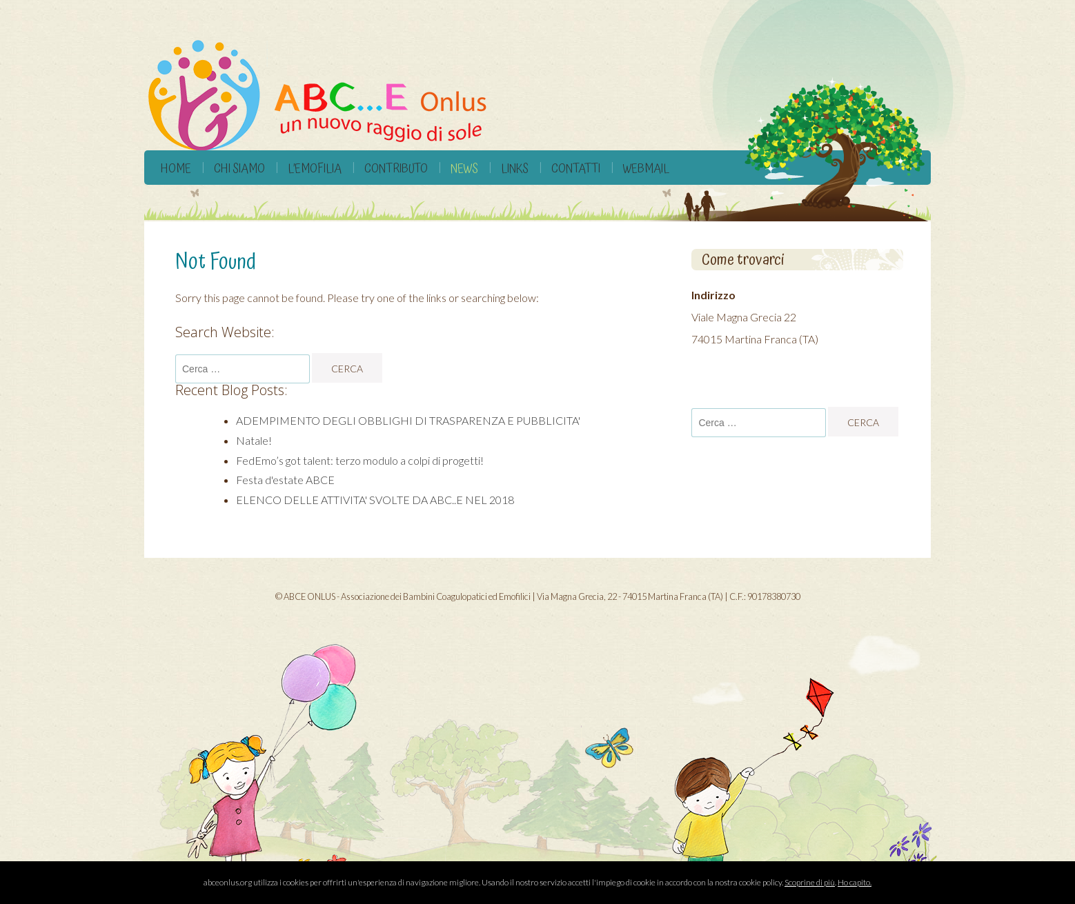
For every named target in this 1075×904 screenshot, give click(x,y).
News (464, 169)
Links (515, 169)
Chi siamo (239, 169)
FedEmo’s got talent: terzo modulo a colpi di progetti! (360, 460)
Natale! (254, 440)
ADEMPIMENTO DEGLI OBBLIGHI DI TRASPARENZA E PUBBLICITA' (408, 420)
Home (176, 169)
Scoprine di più (810, 882)
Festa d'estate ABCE (285, 479)
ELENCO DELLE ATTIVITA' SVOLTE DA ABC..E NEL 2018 (375, 499)
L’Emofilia (315, 169)
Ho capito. (854, 882)
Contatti (575, 169)
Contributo (396, 169)
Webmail (646, 169)
